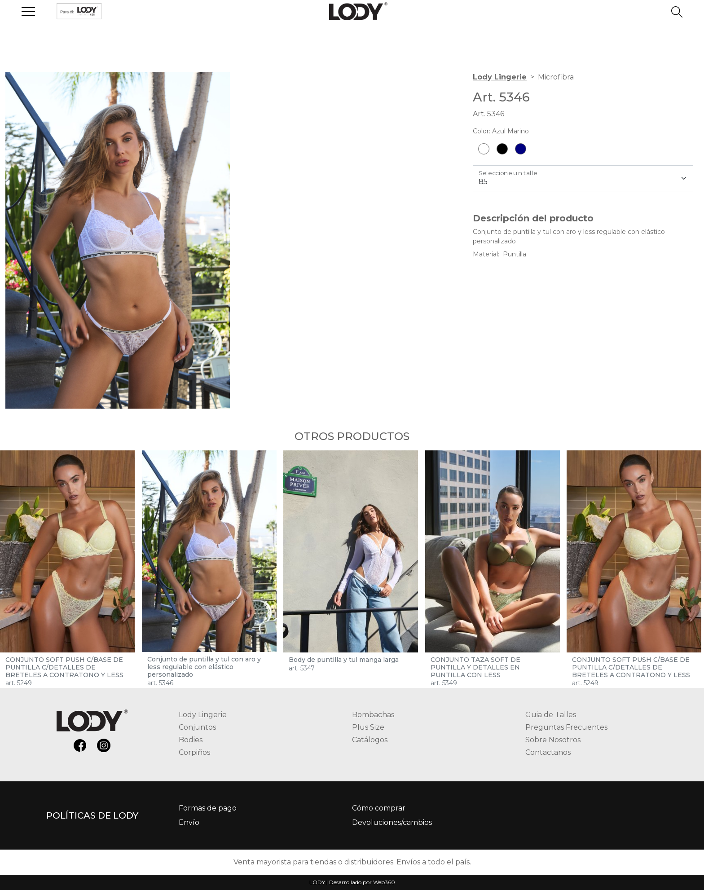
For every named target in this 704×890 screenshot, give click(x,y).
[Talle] (583, 178)
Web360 (384, 882)
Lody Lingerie (500, 77)
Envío (189, 822)
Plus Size (368, 727)
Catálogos (369, 740)
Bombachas (373, 714)
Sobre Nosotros (553, 740)
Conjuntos (197, 727)
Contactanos (548, 752)
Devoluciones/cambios (392, 822)
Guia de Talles (550, 714)
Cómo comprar (378, 808)
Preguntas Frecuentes (566, 727)
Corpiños (194, 752)
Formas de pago (208, 808)
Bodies (190, 740)
